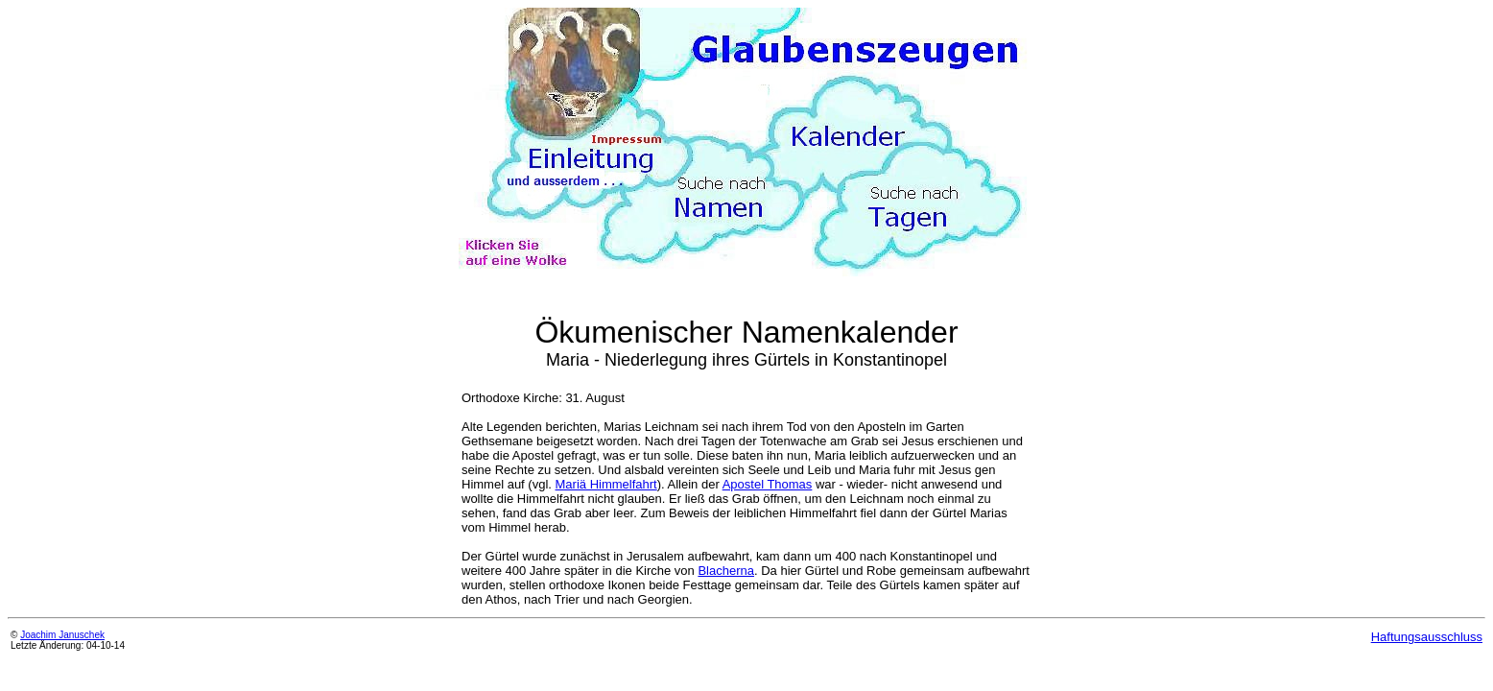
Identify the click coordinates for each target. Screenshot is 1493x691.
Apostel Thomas (768, 484)
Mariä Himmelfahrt (606, 484)
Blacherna (726, 570)
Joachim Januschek (62, 635)
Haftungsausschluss (1426, 637)
